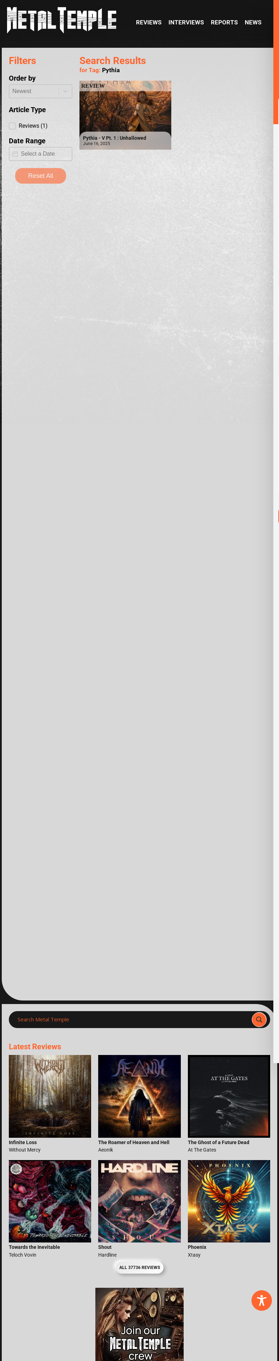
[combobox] (34, 91)
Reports (224, 22)
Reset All (40, 175)
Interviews (186, 22)
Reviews (148, 22)
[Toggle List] (65, 91)
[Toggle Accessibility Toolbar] (262, 1300)
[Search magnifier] (259, 1019)
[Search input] (132, 1020)
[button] (40, 125)
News (253, 22)
